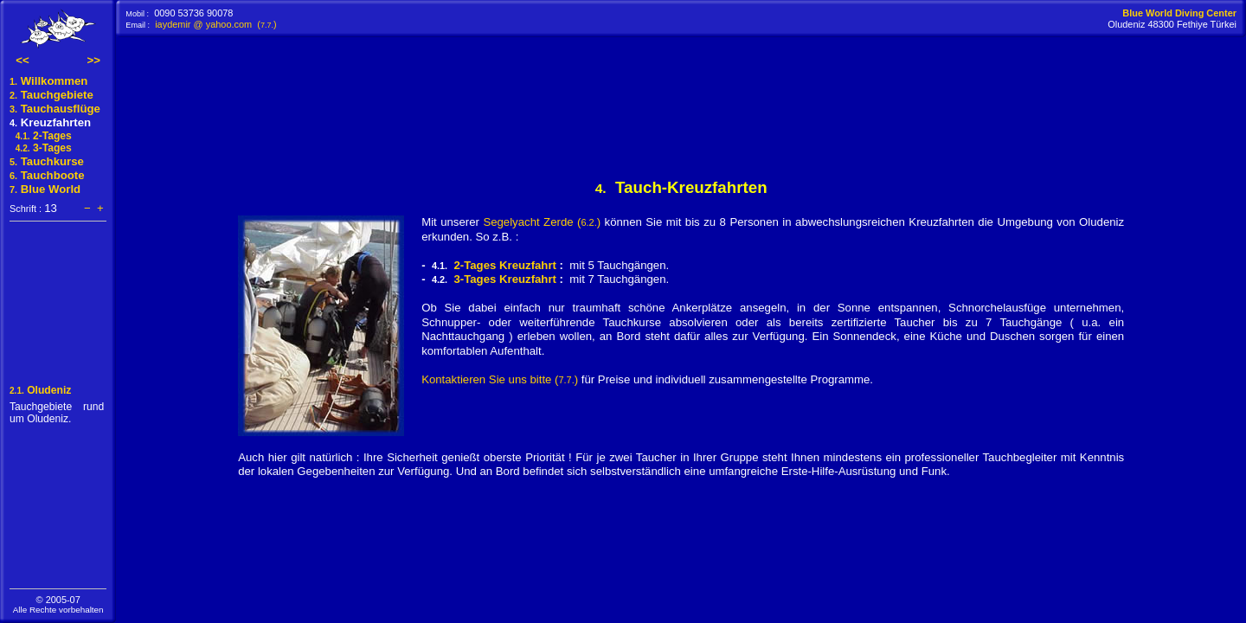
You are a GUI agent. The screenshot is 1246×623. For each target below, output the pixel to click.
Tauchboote (47, 175)
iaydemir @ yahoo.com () (216, 24)
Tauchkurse (47, 161)
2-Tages (41, 136)
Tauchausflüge (55, 108)
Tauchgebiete (51, 94)
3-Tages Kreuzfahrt (504, 279)
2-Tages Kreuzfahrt (504, 265)
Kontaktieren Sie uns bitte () (499, 379)
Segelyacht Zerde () (542, 221)
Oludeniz (40, 390)
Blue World (45, 189)
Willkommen (58, 80)
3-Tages (41, 148)
